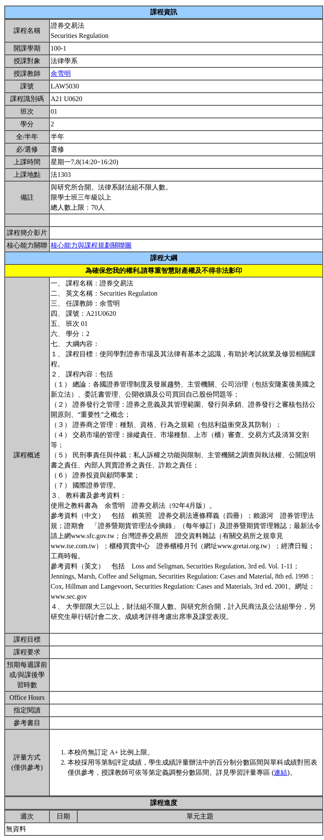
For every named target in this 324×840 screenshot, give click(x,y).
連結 (280, 772)
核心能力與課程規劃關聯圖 (91, 245)
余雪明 (61, 73)
